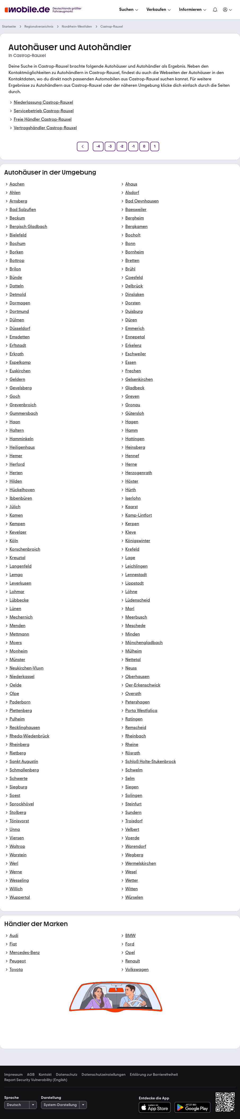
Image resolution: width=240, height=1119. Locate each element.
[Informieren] (193, 9)
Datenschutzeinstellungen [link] (104, 1075)
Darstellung (51, 1097)
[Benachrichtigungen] (215, 9)
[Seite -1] (133, 146)
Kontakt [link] (45, 1075)
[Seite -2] (122, 146)
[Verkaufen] (159, 9)
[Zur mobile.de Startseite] (44, 9)
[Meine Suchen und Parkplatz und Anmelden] (227, 9)
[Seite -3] (110, 146)
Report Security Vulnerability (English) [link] (35, 1080)
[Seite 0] (144, 146)
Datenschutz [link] (66, 1075)
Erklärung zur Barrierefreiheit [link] (154, 1075)
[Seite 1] (154, 146)
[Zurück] (82, 146)
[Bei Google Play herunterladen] (192, 1107)
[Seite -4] (98, 146)
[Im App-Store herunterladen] (156, 1107)
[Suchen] (129, 9)
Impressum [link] (13, 1075)
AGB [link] (30, 1075)
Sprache (11, 1097)
